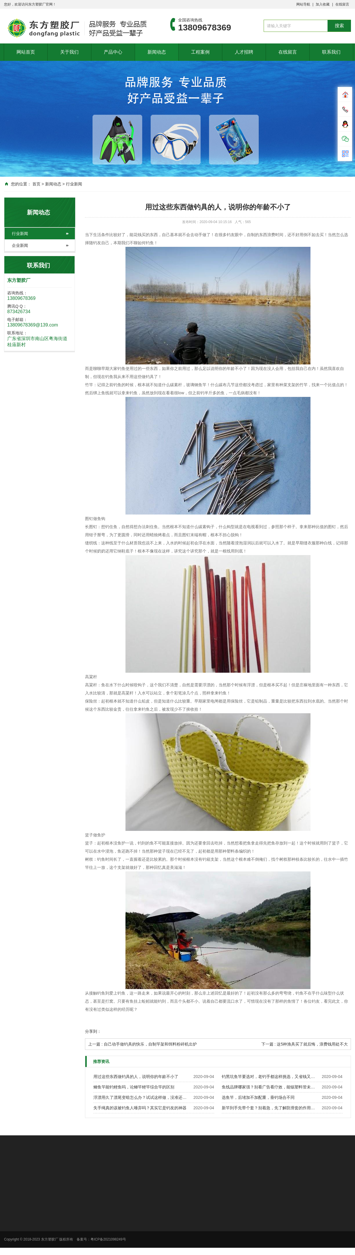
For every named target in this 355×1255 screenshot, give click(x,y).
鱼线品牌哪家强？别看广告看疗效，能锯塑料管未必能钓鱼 (270, 1087)
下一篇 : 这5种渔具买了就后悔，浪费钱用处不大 (304, 1044)
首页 (36, 184)
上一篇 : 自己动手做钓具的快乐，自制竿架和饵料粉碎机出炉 (142, 1044)
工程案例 (200, 52)
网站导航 (303, 4)
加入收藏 (323, 4)
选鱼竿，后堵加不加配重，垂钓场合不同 (258, 1097)
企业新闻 (20, 245)
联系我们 (331, 52)
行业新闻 (74, 184)
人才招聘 (244, 52)
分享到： (93, 1031)
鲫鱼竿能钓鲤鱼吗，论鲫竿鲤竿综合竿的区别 (133, 1087)
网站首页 (25, 52)
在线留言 (342, 4)
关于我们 (69, 52)
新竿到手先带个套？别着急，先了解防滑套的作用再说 (270, 1108)
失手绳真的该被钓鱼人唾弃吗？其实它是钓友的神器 (139, 1108)
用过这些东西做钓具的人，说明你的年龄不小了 (135, 1076)
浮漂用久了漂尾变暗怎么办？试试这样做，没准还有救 (141, 1097)
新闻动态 (156, 52)
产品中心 (113, 52)
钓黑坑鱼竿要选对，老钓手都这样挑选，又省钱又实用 (270, 1076)
